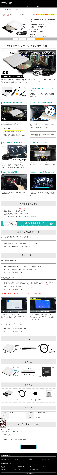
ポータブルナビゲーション (5, 466)
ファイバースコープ (32, 467)
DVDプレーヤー (45, 466)
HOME (5, 6)
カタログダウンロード (50, 6)
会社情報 (30, 459)
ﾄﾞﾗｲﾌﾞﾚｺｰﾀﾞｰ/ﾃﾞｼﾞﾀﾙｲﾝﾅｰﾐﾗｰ (19, 466)
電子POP (2, 467)
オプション (44, 467)
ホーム (2, 9)
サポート (39, 6)
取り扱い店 (27, 6)
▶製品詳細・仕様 (22, 38)
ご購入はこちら (41, 38)
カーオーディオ (17, 469)
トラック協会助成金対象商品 (33, 469)
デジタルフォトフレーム (19, 467)
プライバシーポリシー (46, 459)
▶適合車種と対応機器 (32, 38)
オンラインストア (16, 6)
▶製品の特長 (14, 38)
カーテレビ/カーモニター (33, 466)
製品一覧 (6, 9)
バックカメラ (3, 469)
